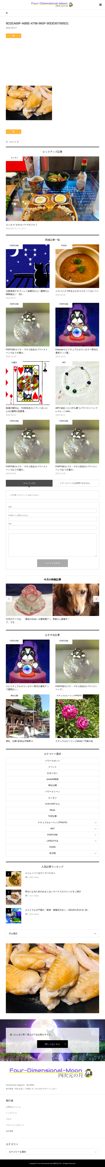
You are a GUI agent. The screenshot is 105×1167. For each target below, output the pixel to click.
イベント (52, 767)
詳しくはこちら (52, 1044)
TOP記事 (52, 816)
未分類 (52, 853)
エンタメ (52, 797)
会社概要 (9, 1131)
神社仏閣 (52, 785)
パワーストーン (52, 791)
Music (52, 810)
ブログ (8, 1119)
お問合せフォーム (13, 1107)
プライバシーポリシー (15, 1125)
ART (52, 828)
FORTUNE (52, 834)
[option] (29, 604)
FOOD (52, 847)
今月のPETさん (52, 804)
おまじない (52, 773)
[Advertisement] (52, 62)
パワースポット (52, 760)
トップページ (11, 1113)
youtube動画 (52, 779)
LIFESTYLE (52, 841)
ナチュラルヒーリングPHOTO (52, 822)
